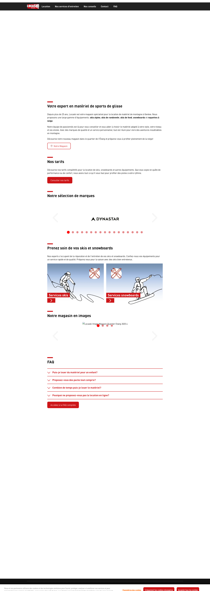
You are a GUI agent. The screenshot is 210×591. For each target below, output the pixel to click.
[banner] (105, 6)
